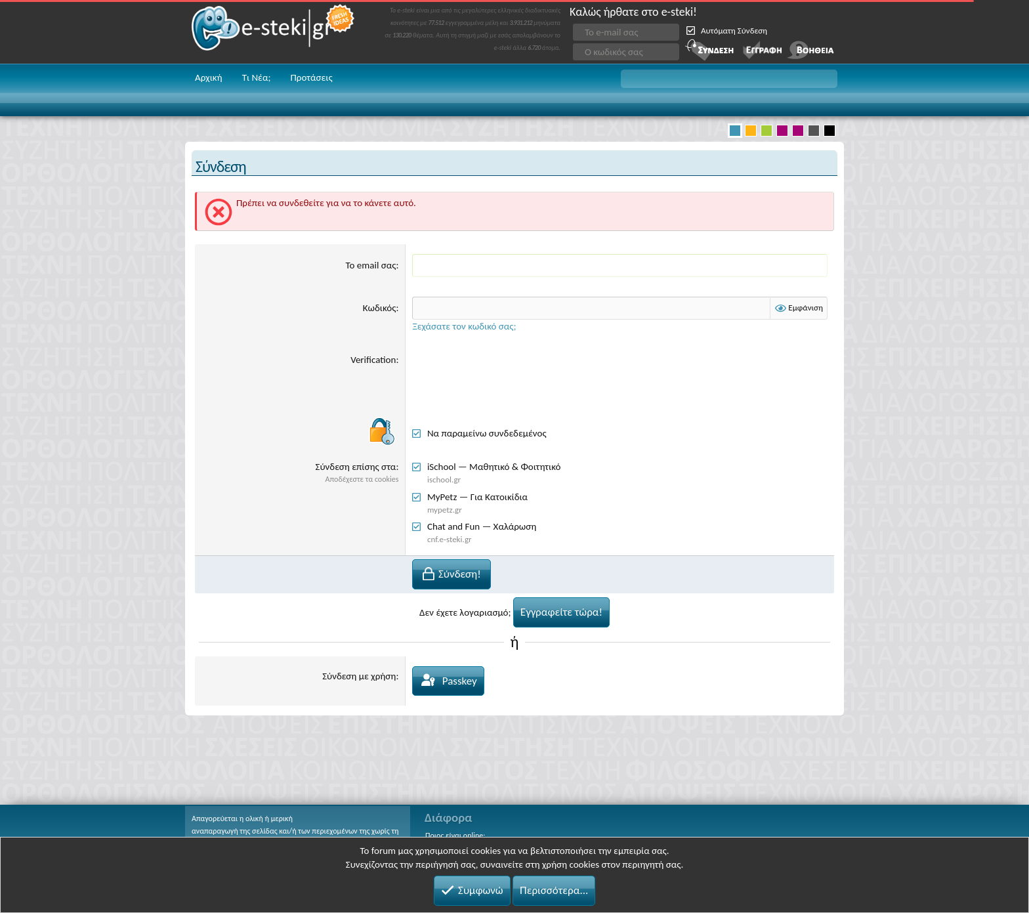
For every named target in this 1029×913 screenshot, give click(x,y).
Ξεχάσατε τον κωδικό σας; (464, 326)
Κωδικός (379, 308)
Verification (373, 360)
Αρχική (208, 77)
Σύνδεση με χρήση (359, 676)
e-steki (274, 32)
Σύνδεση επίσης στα (356, 467)
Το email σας (371, 265)
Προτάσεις (311, 77)
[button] (729, 78)
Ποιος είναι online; (455, 835)
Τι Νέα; (256, 77)
